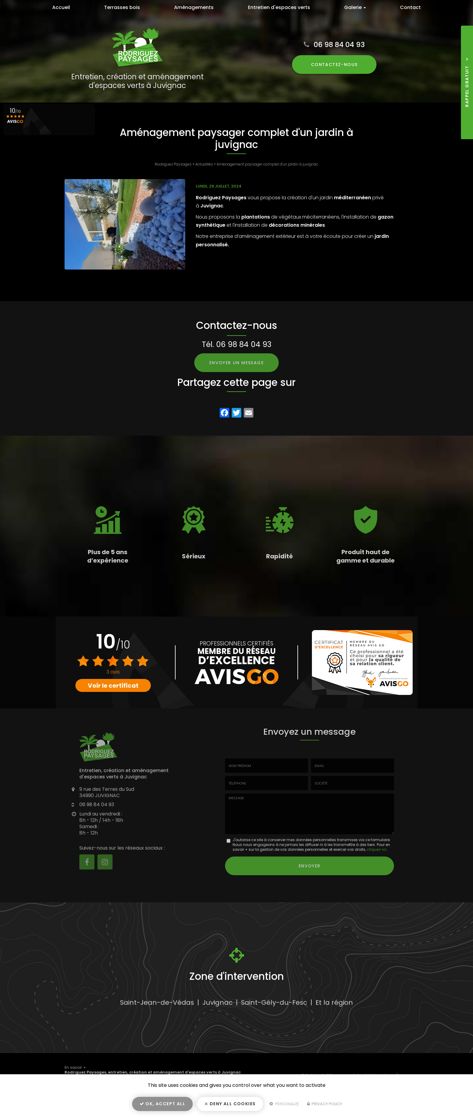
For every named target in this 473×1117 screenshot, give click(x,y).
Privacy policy (324, 1104)
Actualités (204, 164)
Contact (410, 7)
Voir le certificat (113, 685)
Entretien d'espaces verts (279, 7)
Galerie (355, 7)
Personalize (284, 1104)
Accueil (61, 7)
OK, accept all (162, 1104)
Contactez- (334, 65)
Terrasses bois (122, 7)
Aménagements (194, 7)
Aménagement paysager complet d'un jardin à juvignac (267, 164)
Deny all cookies (230, 1104)
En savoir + (75, 1067)
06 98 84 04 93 (339, 44)
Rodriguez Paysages (173, 164)
